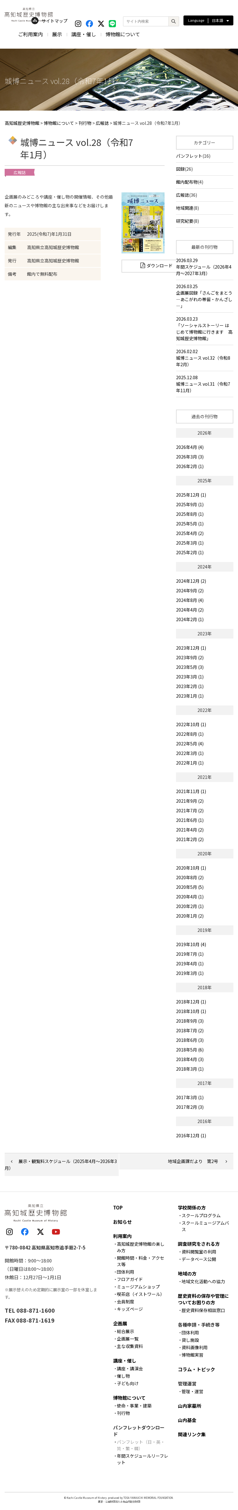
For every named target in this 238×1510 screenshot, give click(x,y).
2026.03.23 (204, 329)
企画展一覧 (128, 1339)
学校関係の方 (192, 1207)
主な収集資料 (130, 1346)
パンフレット (189, 156)
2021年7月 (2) (190, 810)
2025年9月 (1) (190, 504)
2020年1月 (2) (190, 916)
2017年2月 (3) (190, 1107)
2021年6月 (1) (190, 820)
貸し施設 (190, 1340)
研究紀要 (184, 221)
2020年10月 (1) (191, 868)
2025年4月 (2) (190, 533)
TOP (118, 1207)
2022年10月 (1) (191, 724)
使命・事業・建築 (134, 1405)
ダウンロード (160, 265)
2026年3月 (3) (190, 457)
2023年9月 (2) (190, 657)
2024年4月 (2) (190, 610)
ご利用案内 (30, 34)
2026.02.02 (204, 358)
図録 (180, 169)
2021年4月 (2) (190, 830)
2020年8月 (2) (190, 877)
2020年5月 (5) (190, 887)
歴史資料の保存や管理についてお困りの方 (203, 1299)
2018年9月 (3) (190, 1021)
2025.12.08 (204, 384)
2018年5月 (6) (190, 1050)
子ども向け (128, 1383)
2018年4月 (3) (190, 1059)
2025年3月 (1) (190, 543)
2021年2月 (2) (190, 839)
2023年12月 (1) (191, 648)
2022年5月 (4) (190, 743)
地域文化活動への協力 (203, 1281)
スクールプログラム (201, 1215)
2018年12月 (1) (191, 1002)
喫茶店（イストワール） (141, 1294)
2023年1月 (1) (190, 696)
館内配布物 (187, 182)
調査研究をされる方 (199, 1243)
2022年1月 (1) (190, 763)
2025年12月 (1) (191, 495)
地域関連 (184, 208)
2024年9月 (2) (190, 590)
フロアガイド (130, 1279)
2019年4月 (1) (190, 963)
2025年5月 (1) (190, 523)
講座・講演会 (130, 1368)
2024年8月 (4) (190, 600)
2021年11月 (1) (191, 791)
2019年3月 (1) (190, 973)
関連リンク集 (192, 1434)
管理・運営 (192, 1391)
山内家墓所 (189, 1405)
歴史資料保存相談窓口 (203, 1310)
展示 (57, 34)
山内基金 (187, 1420)
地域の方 (187, 1273)
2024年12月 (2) (191, 581)
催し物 (123, 1376)
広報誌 (182, 195)
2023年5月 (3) (190, 667)
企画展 (120, 1323)
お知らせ (122, 1221)
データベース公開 (199, 1259)
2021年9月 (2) (190, 801)
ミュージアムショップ (138, 1287)
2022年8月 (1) (190, 734)
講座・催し (83, 34)
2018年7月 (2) (190, 1030)
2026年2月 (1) (190, 466)
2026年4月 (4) (190, 447)
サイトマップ (49, 21)
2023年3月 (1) (190, 677)
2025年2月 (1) (190, 552)
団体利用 (125, 1272)
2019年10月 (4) (191, 944)
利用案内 (122, 1236)
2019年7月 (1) (190, 954)
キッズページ (130, 1309)
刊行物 (123, 1413)
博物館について (122, 34)
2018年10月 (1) (191, 1011)
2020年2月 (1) (190, 906)
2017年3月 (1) (190, 1097)
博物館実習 (192, 1355)
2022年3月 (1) (190, 753)
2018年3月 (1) (190, 1069)
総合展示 (125, 1331)
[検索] (173, 21)
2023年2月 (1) (190, 686)
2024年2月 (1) (190, 619)
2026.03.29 (204, 267)
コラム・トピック (196, 1369)
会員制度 (125, 1301)
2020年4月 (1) (190, 896)
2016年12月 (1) (191, 1135)
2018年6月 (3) (190, 1040)
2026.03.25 (204, 296)
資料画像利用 (195, 1347)
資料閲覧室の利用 (199, 1252)
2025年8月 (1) (190, 514)
